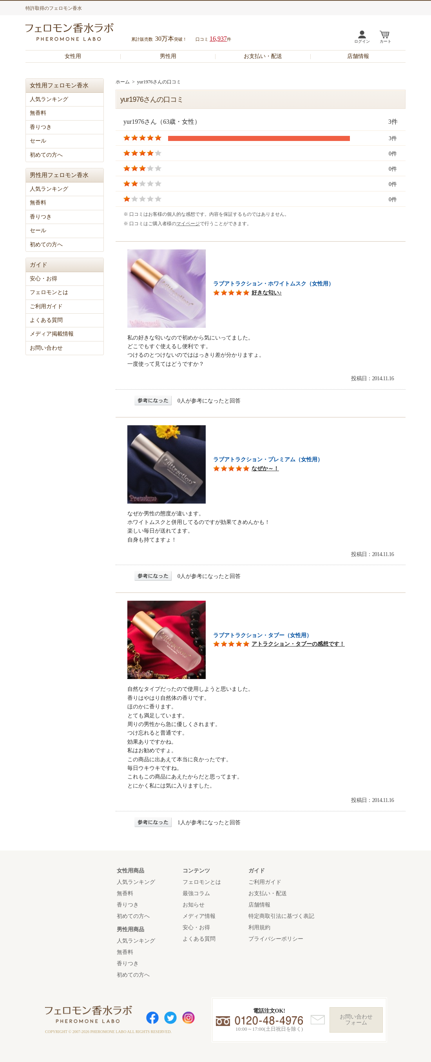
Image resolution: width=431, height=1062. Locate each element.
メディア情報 (199, 916)
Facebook (152, 1017)
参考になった (153, 400)
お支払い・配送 (263, 56)
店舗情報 (358, 56)
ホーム (123, 82)
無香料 (38, 113)
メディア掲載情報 (52, 334)
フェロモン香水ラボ (78, 33)
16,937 (218, 38)
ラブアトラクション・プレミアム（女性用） (268, 459)
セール (38, 141)
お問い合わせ (46, 348)
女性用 (73, 56)
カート (385, 41)
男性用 (168, 56)
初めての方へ (46, 155)
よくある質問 (46, 320)
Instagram (188, 1017)
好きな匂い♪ (267, 293)
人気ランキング (49, 99)
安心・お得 (43, 279)
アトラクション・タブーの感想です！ (298, 644)
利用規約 (259, 927)
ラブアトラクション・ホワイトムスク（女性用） (273, 284)
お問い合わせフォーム (356, 1020)
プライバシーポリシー (275, 939)
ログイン (362, 41)
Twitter (170, 1017)
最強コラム (196, 893)
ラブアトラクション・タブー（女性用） (262, 635)
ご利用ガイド (46, 306)
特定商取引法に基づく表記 (281, 916)
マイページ (188, 223)
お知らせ (194, 905)
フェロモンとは (49, 292)
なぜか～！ (265, 468)
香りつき (41, 127)
